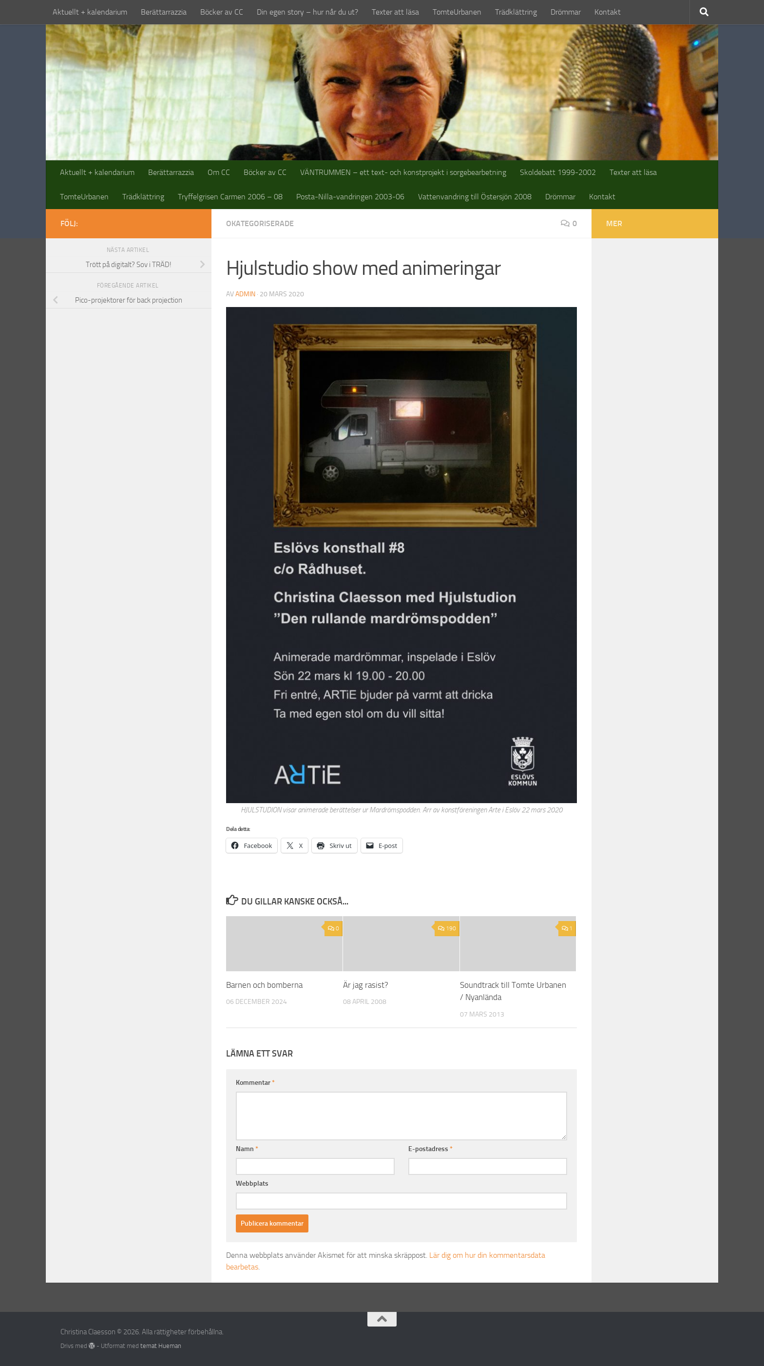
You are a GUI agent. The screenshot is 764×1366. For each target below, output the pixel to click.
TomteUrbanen (457, 12)
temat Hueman (160, 1345)
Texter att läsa (395, 12)
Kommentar (255, 1082)
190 (447, 928)
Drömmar (566, 12)
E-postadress (430, 1149)
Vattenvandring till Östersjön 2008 (475, 196)
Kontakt (607, 12)
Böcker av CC (221, 12)
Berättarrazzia (164, 12)
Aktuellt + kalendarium (90, 12)
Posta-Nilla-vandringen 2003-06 (350, 196)
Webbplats (252, 1183)
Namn (247, 1149)
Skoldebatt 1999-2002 (558, 172)
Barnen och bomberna (264, 985)
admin (245, 294)
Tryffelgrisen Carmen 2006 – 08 (230, 196)
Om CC (219, 172)
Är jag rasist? (365, 985)
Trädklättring (516, 12)
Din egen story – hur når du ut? (307, 12)
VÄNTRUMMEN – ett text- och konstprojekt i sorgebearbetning (403, 172)
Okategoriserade (260, 223)
